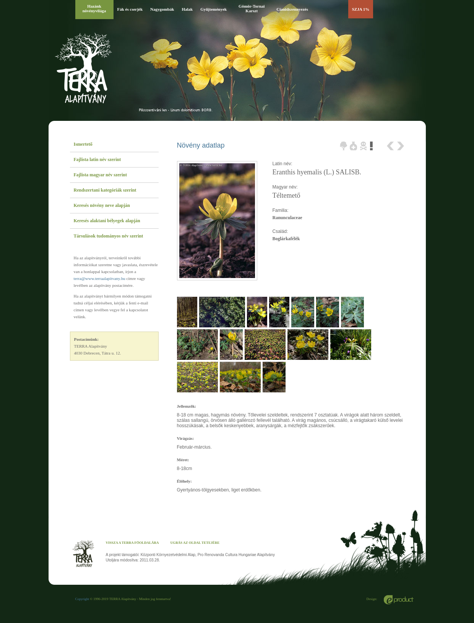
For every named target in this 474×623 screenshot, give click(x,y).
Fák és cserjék (130, 9)
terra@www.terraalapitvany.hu (99, 278)
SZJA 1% (361, 9)
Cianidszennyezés (292, 9)
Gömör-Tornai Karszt (252, 8)
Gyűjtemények (213, 9)
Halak (187, 9)
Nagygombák (162, 9)
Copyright (82, 599)
